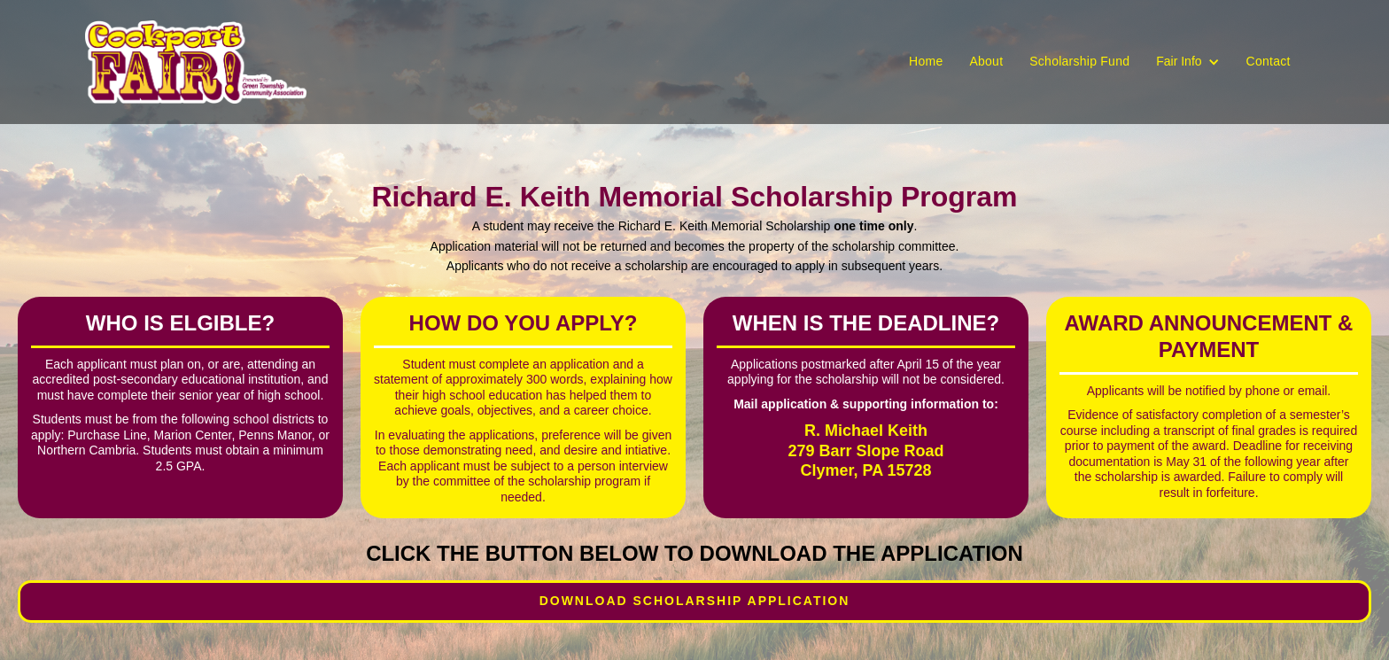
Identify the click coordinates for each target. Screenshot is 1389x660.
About (986, 61)
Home (926, 61)
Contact (1268, 61)
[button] (1187, 62)
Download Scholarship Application (694, 601)
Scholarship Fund (1079, 61)
